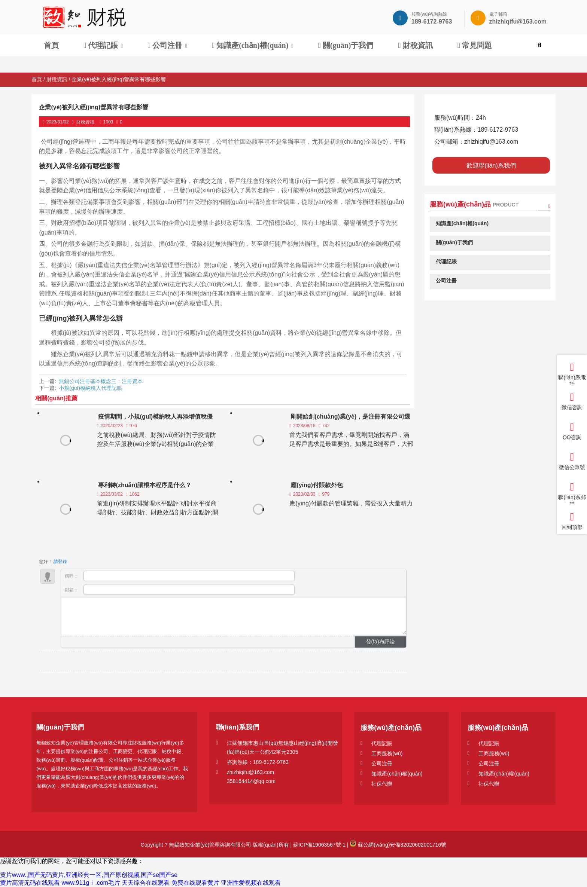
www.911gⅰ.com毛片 (90, 883)
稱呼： (180, 576)
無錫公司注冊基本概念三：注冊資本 (101, 381)
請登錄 (60, 561)
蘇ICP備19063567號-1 (319, 845)
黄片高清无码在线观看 (30, 883)
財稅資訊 (56, 79)
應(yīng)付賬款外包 (317, 485)
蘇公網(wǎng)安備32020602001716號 (398, 845)
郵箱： (180, 590)
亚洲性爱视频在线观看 (251, 883)
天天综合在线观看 (146, 883)
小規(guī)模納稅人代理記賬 (90, 388)
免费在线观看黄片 (195, 883)
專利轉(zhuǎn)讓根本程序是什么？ (144, 485)
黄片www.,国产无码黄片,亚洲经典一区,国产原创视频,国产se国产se (88, 875)
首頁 (36, 79)
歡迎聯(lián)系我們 (491, 165)
